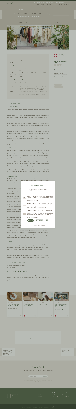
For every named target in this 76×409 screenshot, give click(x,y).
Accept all (30, 220)
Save (47, 220)
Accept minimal (39, 220)
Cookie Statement (41, 225)
